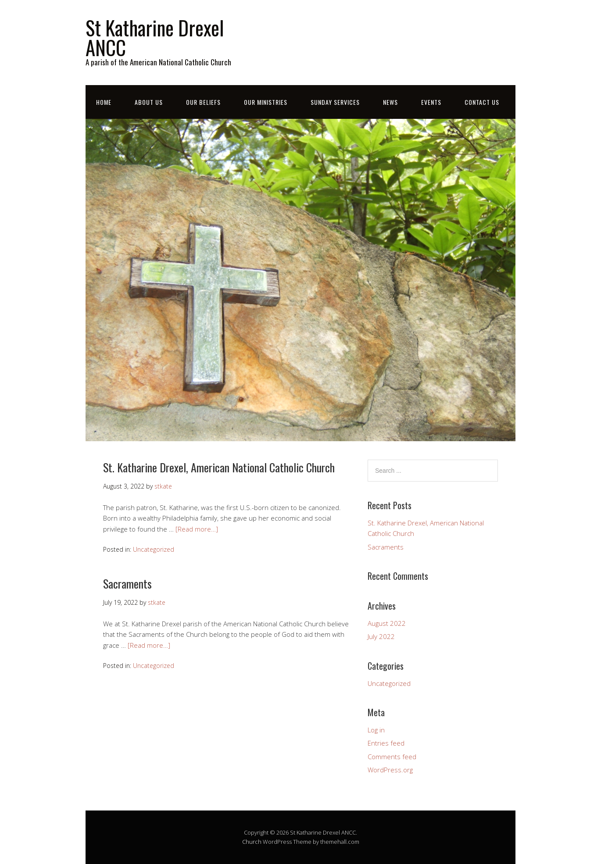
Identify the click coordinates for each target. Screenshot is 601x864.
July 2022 (381, 636)
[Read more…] (196, 529)
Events (431, 102)
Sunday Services (335, 102)
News (390, 102)
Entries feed (386, 743)
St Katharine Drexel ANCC (155, 37)
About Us (149, 102)
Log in (376, 729)
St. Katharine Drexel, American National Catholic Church (219, 467)
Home (103, 102)
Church (251, 842)
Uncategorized (153, 549)
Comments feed (392, 756)
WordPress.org (390, 769)
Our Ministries (265, 102)
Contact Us (482, 102)
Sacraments (127, 583)
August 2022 (387, 623)
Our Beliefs (203, 102)
